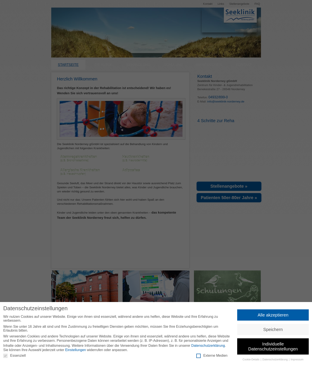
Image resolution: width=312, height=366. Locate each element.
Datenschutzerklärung (208, 345)
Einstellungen (75, 350)
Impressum (297, 359)
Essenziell (14, 356)
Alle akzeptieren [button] (273, 315)
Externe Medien (211, 356)
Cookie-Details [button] (251, 359)
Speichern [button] (273, 329)
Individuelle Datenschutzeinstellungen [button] (273, 346)
